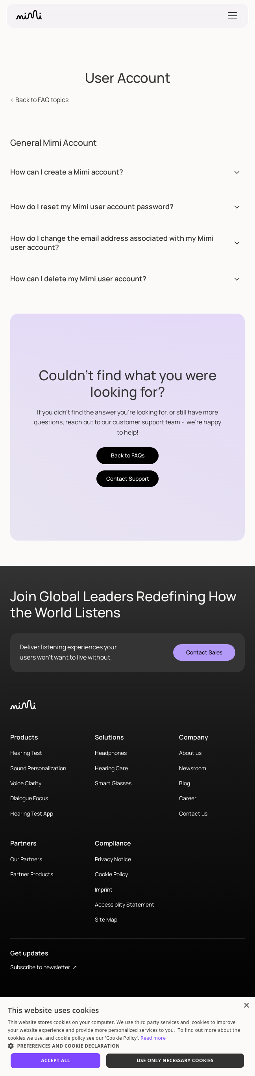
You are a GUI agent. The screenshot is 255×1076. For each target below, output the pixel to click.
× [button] (246, 1006)
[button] (231, 15)
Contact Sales (204, 652)
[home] (29, 16)
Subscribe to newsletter (43, 967)
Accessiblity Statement (124, 904)
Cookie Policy (111, 874)
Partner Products (31, 874)
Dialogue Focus (29, 798)
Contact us (193, 813)
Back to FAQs (127, 455)
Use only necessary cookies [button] (175, 1060)
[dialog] (127, 1036)
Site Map (106, 919)
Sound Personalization (38, 768)
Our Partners (26, 859)
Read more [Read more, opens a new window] (153, 1038)
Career (187, 798)
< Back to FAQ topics (39, 99)
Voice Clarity (25, 783)
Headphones (111, 752)
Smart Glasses (113, 783)
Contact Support (127, 478)
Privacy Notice (113, 859)
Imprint (104, 889)
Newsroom (192, 768)
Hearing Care (111, 768)
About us (190, 752)
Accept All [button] (55, 1060)
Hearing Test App (31, 813)
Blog (184, 783)
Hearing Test (26, 752)
